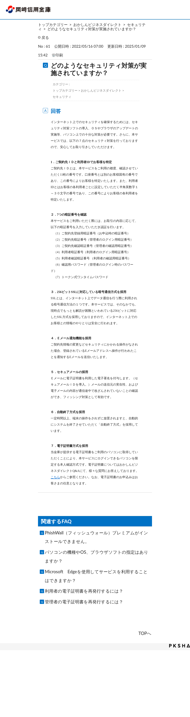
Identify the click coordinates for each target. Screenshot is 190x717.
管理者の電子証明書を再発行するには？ (84, 601)
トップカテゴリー (53, 24)
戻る (45, 37)
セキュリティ (62, 96)
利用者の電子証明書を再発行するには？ (84, 591)
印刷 (59, 55)
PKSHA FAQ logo (179, 645)
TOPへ (144, 633)
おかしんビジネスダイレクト (97, 24)
